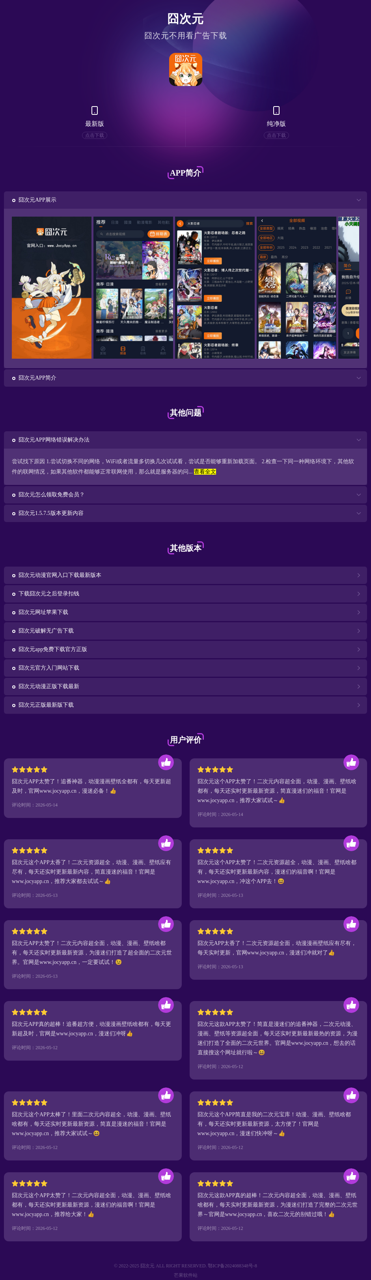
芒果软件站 (186, 1275)
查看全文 (205, 472)
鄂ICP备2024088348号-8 (232, 1266)
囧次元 (185, 18)
